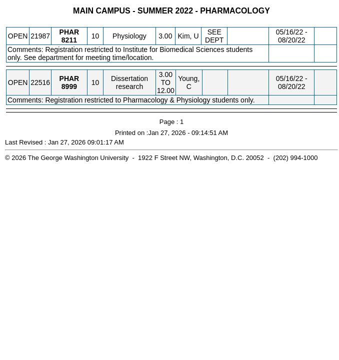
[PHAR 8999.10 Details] (69, 86)
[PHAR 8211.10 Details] (69, 40)
